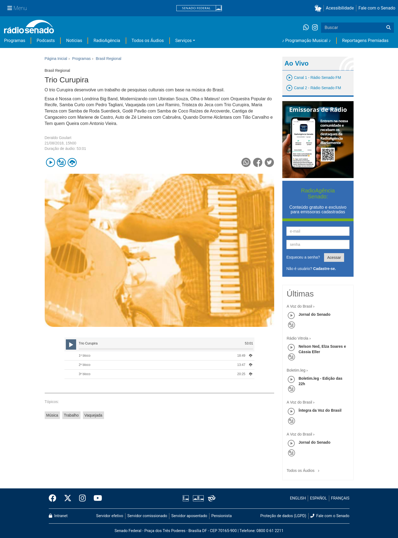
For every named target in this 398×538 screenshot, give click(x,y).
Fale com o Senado (376, 8)
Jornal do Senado (314, 314)
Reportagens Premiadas (365, 40)
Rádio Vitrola (297, 338)
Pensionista (221, 516)
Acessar (334, 257)
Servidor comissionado (147, 516)
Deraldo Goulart (58, 138)
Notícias (74, 40)
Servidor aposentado (189, 516)
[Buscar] (388, 28)
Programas (14, 40)
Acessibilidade (340, 8)
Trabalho (71, 415)
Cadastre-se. (324, 268)
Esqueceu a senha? (303, 257)
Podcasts (46, 40)
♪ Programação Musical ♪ (306, 40)
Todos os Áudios (148, 40)
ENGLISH (298, 498)
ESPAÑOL (318, 498)
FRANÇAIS (340, 498)
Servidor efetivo (109, 516)
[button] (319, 8)
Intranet (58, 516)
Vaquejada (93, 415)
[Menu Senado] (17, 8)
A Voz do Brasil (299, 306)
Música (52, 415)
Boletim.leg (296, 370)
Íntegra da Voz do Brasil (320, 410)
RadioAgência (106, 40)
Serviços (183, 40)
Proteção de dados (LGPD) (283, 516)
